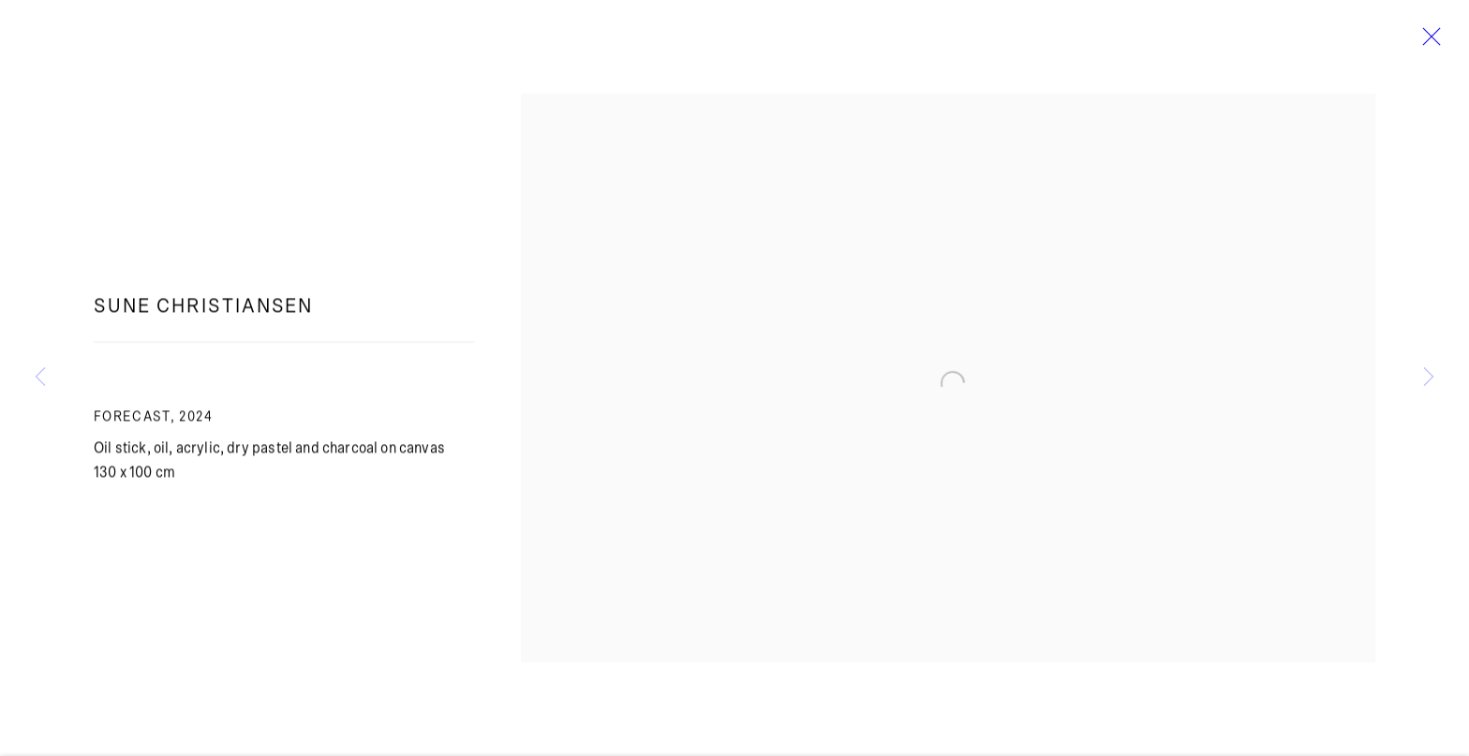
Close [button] (1427, 42)
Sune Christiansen (203, 314)
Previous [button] (40, 378)
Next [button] (1428, 378)
